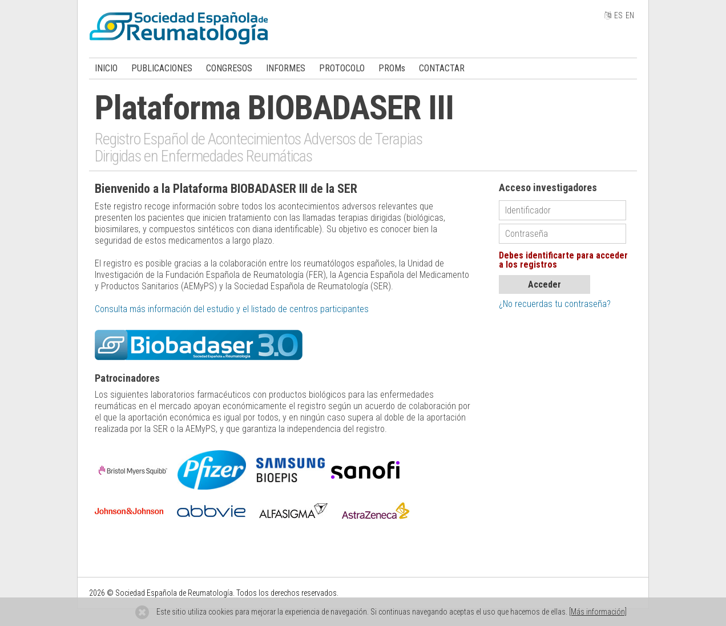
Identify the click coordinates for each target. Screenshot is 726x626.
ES (618, 15)
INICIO (106, 68)
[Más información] (598, 611)
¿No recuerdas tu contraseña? (555, 303)
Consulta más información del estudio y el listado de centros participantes (232, 309)
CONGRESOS (229, 68)
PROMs (391, 68)
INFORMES (285, 68)
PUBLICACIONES (161, 68)
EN (630, 15)
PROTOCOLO (342, 68)
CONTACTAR (442, 68)
